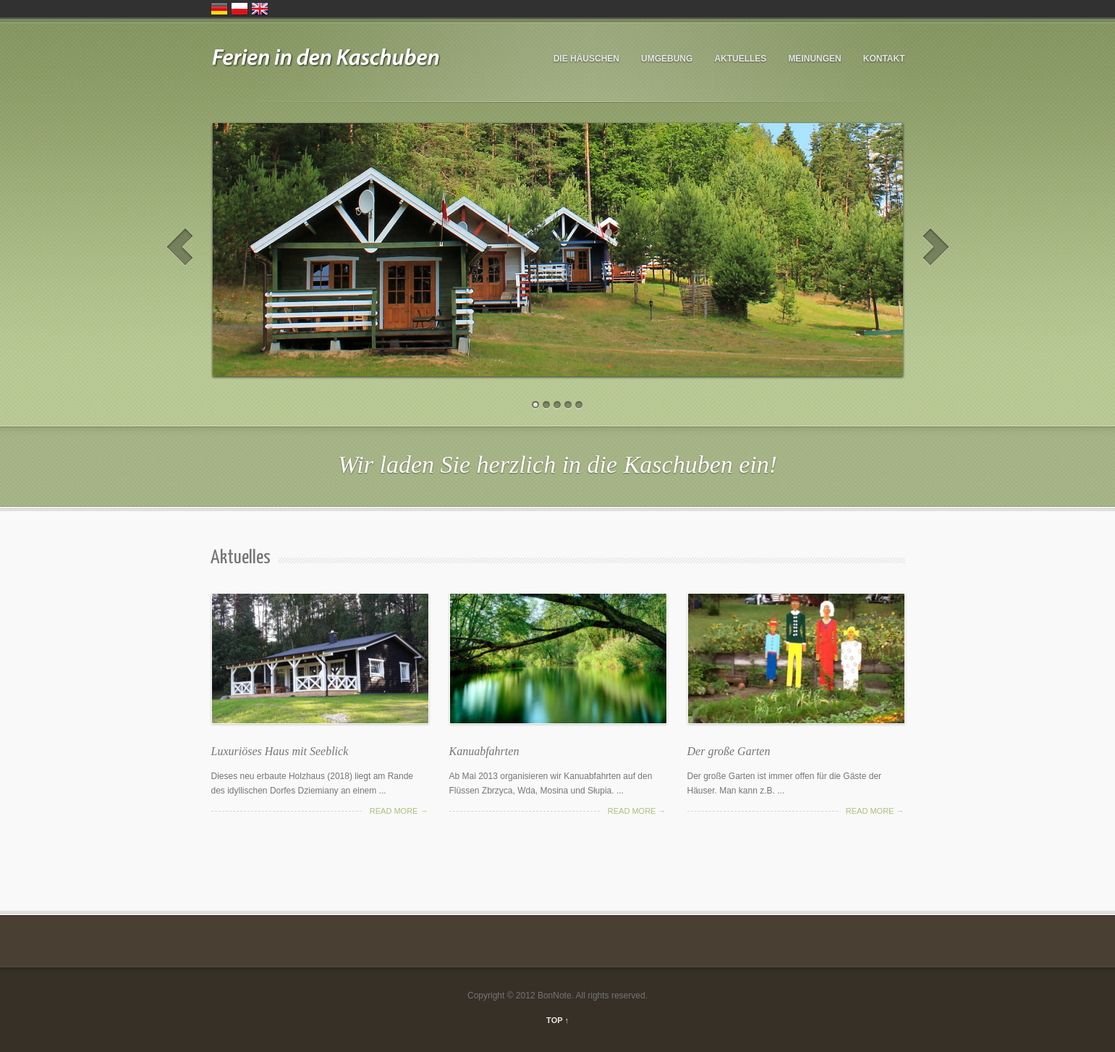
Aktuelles (740, 59)
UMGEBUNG (666, 59)
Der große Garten (729, 751)
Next (936, 247)
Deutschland (219, 8)
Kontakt (884, 59)
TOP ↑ (557, 1020)
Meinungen (814, 59)
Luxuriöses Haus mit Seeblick (280, 751)
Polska (239, 8)
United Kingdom (259, 8)
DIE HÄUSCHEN (586, 59)
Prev (179, 247)
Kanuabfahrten (484, 751)
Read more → (399, 811)
